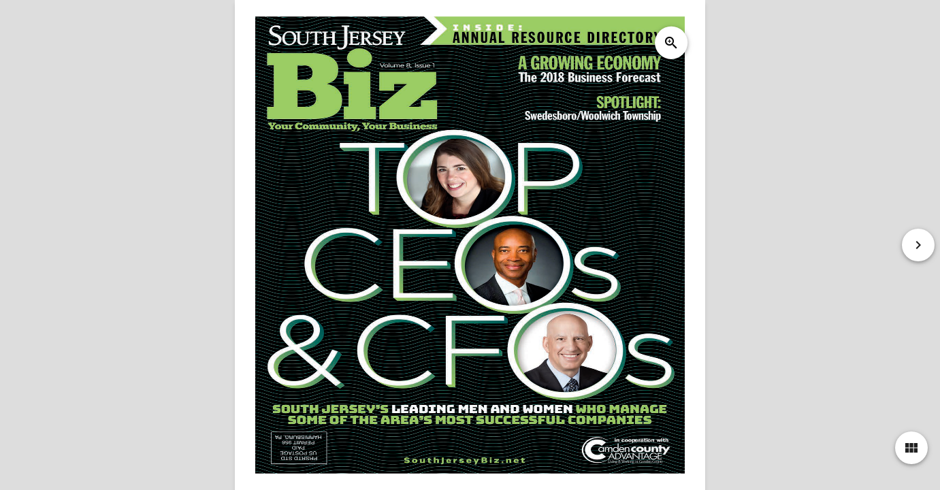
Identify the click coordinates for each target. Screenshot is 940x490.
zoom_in (671, 43)
